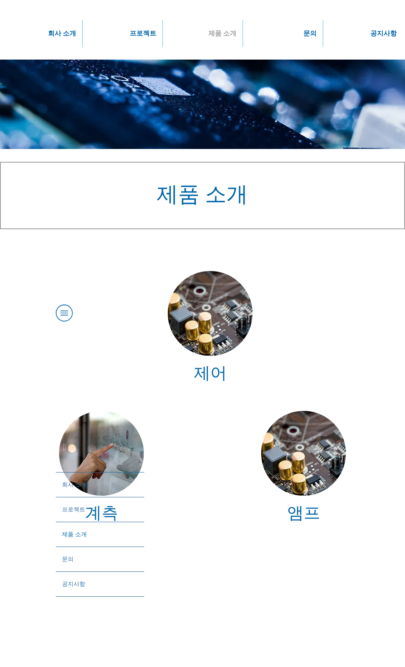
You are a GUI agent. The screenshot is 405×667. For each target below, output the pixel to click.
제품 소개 (74, 534)
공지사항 (73, 584)
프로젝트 (73, 509)
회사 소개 (74, 484)
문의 (68, 559)
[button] (42, 33)
